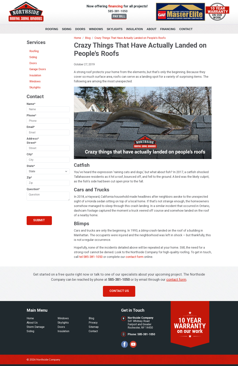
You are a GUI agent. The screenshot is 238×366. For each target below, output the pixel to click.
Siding (66, 29)
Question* (33, 189)
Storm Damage (36, 327)
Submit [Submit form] (39, 220)
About (151, 29)
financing (115, 6)
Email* (31, 127)
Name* (31, 104)
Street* (31, 142)
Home (30, 318)
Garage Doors (37, 69)
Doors (80, 29)
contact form (134, 257)
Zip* (29, 177)
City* (30, 154)
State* (31, 166)
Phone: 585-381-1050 (141, 334)
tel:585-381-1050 (91, 257)
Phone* (31, 115)
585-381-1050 (118, 11)
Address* (33, 138)
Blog (91, 318)
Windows (96, 29)
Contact (185, 29)
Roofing (51, 29)
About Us (32, 322)
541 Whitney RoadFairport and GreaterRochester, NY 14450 (140, 322)
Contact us (119, 291)
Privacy (93, 322)
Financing (167, 29)
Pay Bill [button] (119, 16)
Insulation (134, 29)
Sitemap (94, 327)
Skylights (115, 29)
